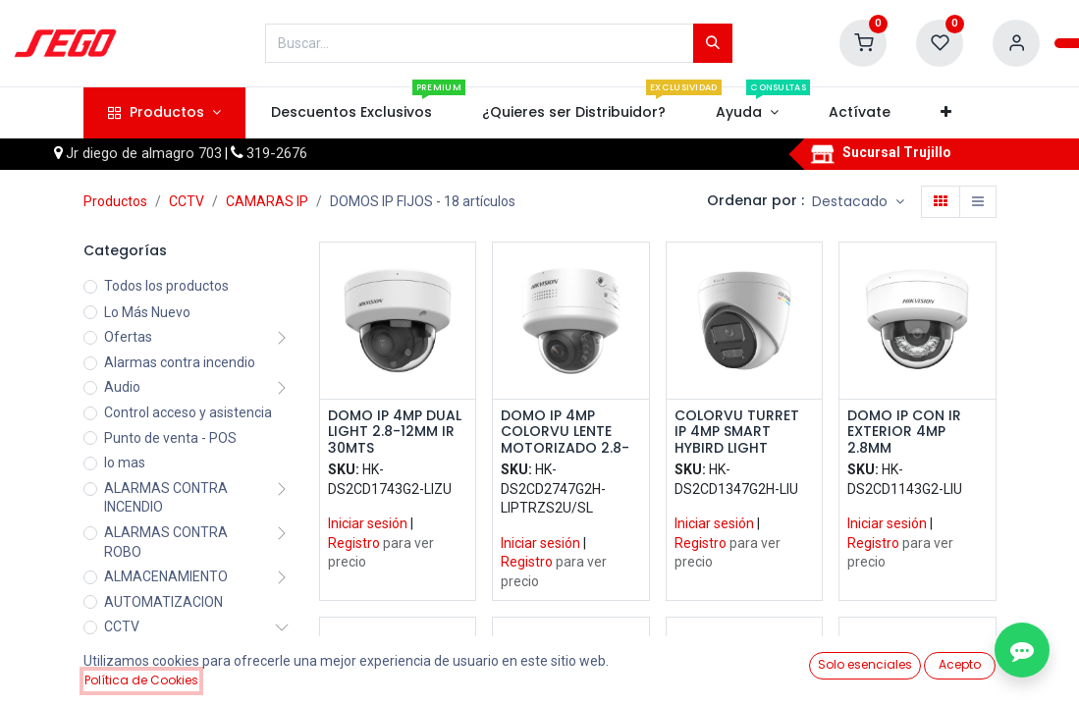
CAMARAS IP (267, 201)
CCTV (186, 201)
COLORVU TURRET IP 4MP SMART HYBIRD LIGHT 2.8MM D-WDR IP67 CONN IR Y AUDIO (740, 432)
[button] (946, 112)
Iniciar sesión (367, 523)
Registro (354, 543)
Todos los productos (166, 286)
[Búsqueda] (712, 43)
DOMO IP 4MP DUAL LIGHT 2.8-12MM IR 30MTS (394, 432)
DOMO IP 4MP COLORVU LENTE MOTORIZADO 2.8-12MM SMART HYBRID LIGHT (565, 432)
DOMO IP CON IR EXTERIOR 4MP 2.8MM (904, 432)
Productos (115, 201)
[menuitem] (351, 112)
